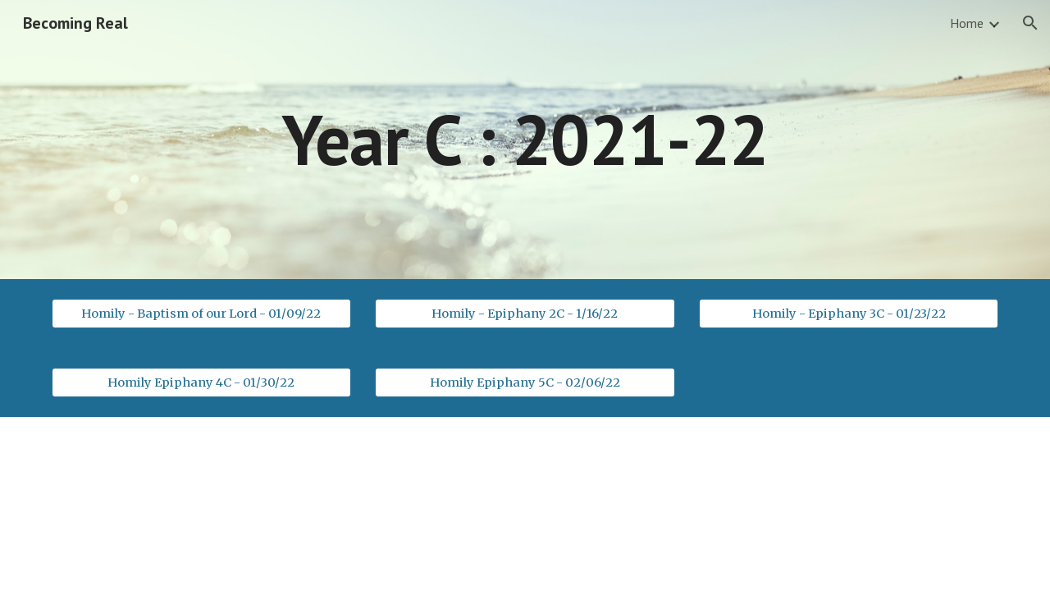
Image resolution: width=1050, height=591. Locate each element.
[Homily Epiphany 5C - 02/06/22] (524, 382)
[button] (1030, 23)
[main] (525, 139)
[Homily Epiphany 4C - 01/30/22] (201, 382)
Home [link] (967, 23)
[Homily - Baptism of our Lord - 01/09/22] (201, 313)
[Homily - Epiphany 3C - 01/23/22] (849, 313)
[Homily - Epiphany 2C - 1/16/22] (524, 313)
